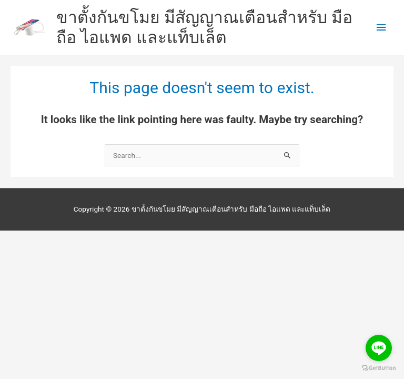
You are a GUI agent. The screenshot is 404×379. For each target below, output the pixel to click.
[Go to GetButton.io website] (379, 368)
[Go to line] (379, 348)
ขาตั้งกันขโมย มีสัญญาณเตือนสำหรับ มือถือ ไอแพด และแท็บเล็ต (204, 27)
